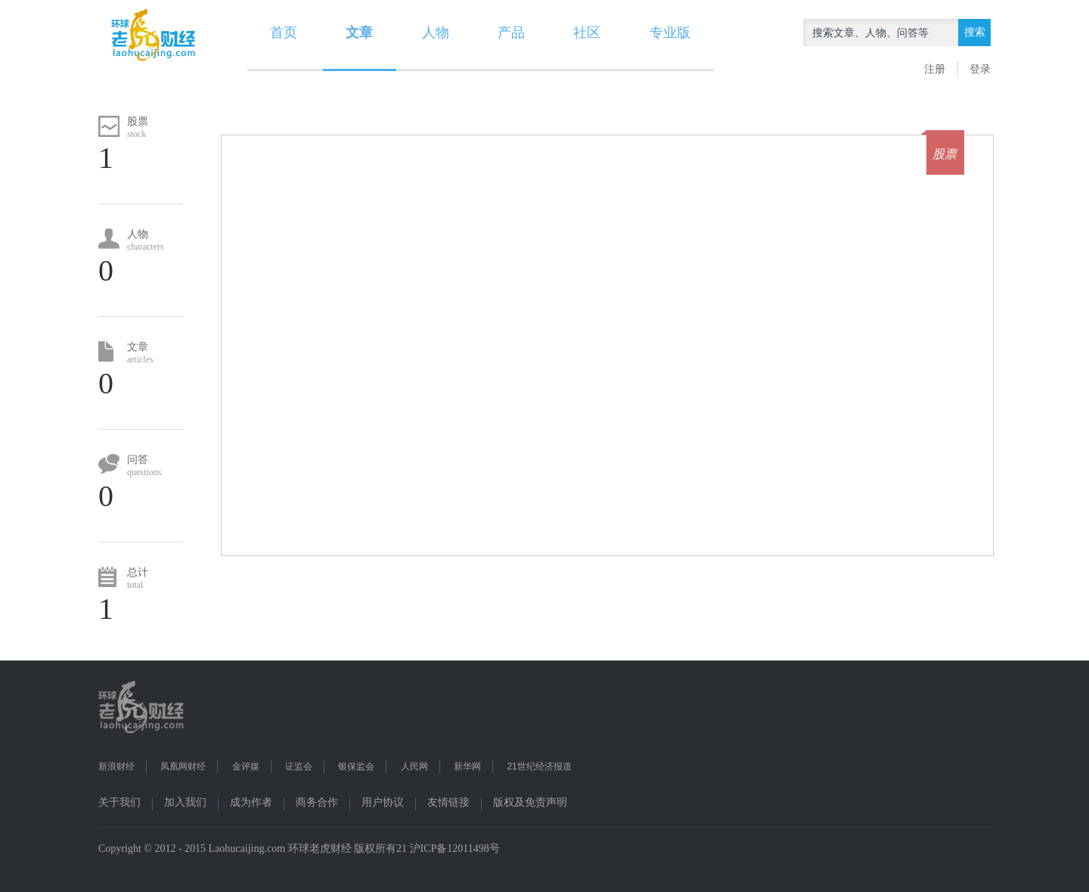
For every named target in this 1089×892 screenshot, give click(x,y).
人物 (435, 32)
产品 (511, 32)
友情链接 (448, 802)
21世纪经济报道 (539, 766)
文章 (359, 32)
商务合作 (317, 802)
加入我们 (185, 802)
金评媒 (245, 766)
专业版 (670, 32)
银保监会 (356, 766)
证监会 (298, 766)
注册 (934, 69)
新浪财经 (116, 766)
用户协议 (382, 802)
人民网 (414, 766)
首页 (283, 32)
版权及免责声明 (530, 802)
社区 (586, 32)
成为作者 (251, 802)
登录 (980, 69)
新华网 (467, 766)
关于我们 (119, 802)
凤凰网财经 (183, 766)
